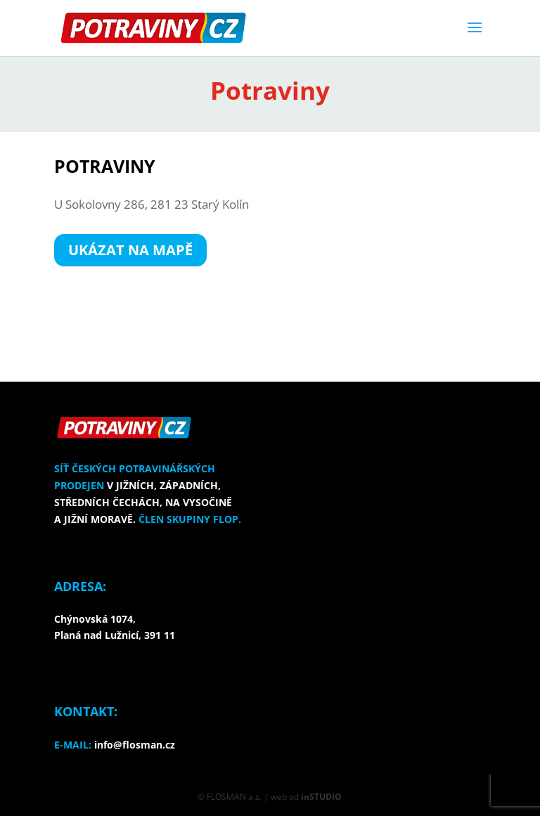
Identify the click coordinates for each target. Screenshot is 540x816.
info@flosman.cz (134, 744)
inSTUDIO (321, 797)
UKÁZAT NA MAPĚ (130, 249)
